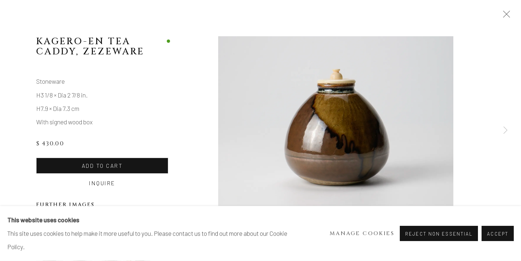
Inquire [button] (102, 182)
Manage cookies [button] (362, 233)
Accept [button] (497, 234)
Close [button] (504, 16)
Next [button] (505, 130)
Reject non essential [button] (439, 234)
